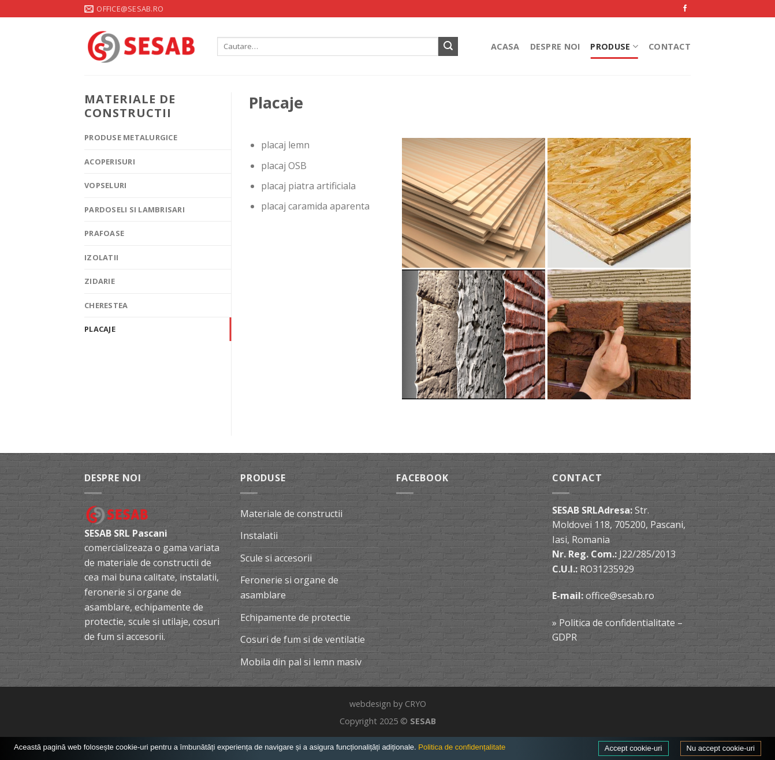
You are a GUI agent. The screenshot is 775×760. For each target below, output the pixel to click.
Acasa (505, 46)
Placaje (99, 329)
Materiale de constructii (291, 513)
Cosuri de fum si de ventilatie (302, 639)
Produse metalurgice (130, 137)
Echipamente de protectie (295, 617)
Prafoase (104, 233)
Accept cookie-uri (633, 748)
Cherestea (106, 305)
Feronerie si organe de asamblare (289, 587)
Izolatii (101, 257)
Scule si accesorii (276, 558)
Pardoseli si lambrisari (134, 209)
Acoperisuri (109, 161)
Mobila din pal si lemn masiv (301, 662)
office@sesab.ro (620, 595)
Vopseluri (105, 185)
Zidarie (99, 281)
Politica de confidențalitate (461, 747)
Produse (614, 46)
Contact (670, 46)
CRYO (415, 703)
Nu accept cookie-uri (721, 748)
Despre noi (555, 46)
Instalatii (259, 535)
